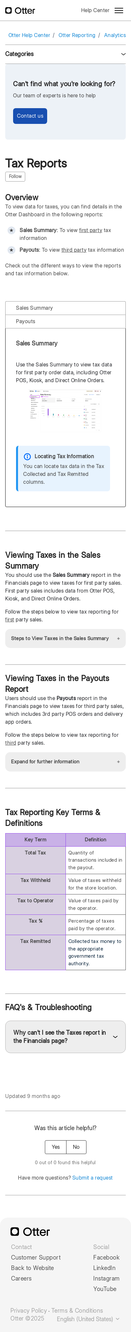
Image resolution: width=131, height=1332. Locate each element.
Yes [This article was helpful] (56, 1147)
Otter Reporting (77, 35)
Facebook (106, 1257)
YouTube (105, 1289)
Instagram (106, 1278)
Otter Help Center (29, 35)
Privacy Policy (28, 1310)
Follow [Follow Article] (15, 176)
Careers (21, 1278)
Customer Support (36, 1257)
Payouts (25, 321)
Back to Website (32, 1268)
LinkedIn (104, 1268)
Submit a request (92, 1178)
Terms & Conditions (77, 1310)
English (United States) (89, 1319)
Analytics (115, 35)
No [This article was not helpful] (76, 1147)
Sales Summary (34, 308)
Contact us (30, 116)
